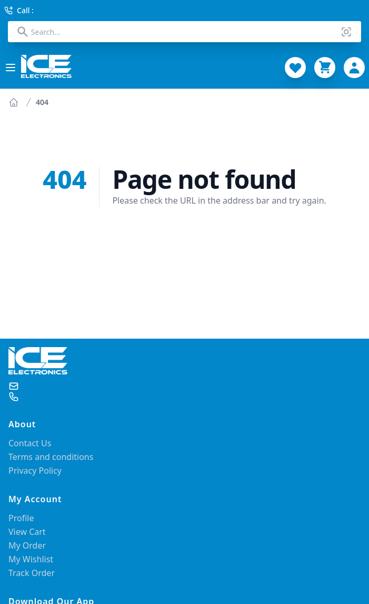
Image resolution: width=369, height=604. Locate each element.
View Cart (27, 532)
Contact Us (29, 443)
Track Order (31, 573)
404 (42, 102)
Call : (19, 10)
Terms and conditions (50, 457)
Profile (21, 518)
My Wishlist (30, 559)
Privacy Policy (35, 470)
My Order (27, 545)
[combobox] (184, 31)
